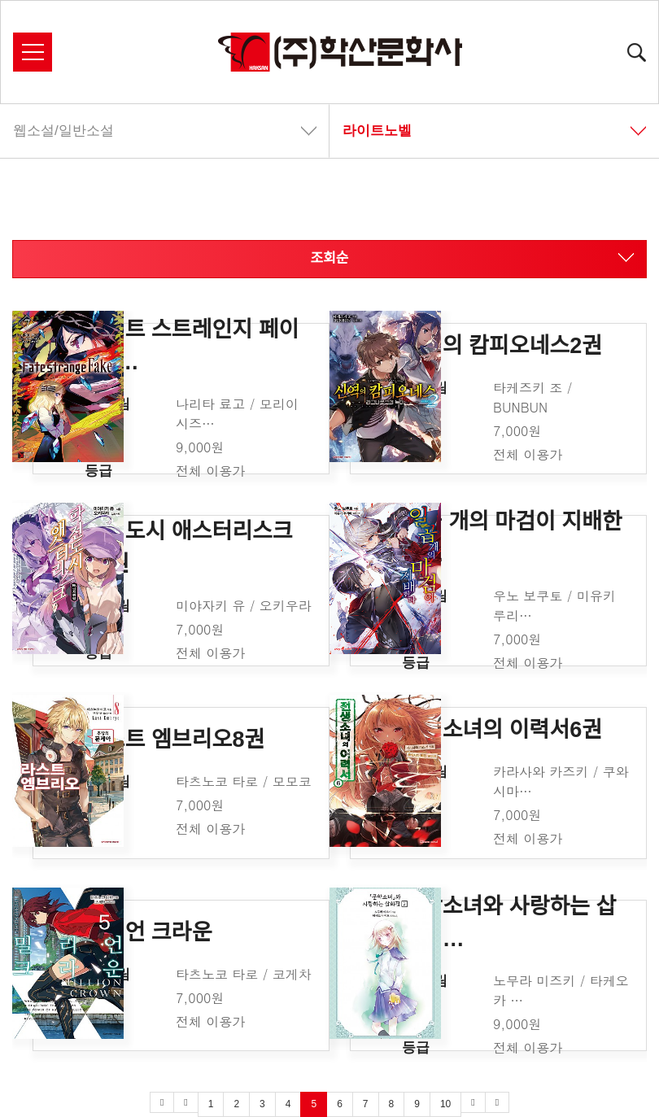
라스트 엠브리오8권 (174, 739)
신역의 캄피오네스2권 (502, 345)
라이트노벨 (494, 130)
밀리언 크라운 (148, 931)
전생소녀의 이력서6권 (502, 730)
